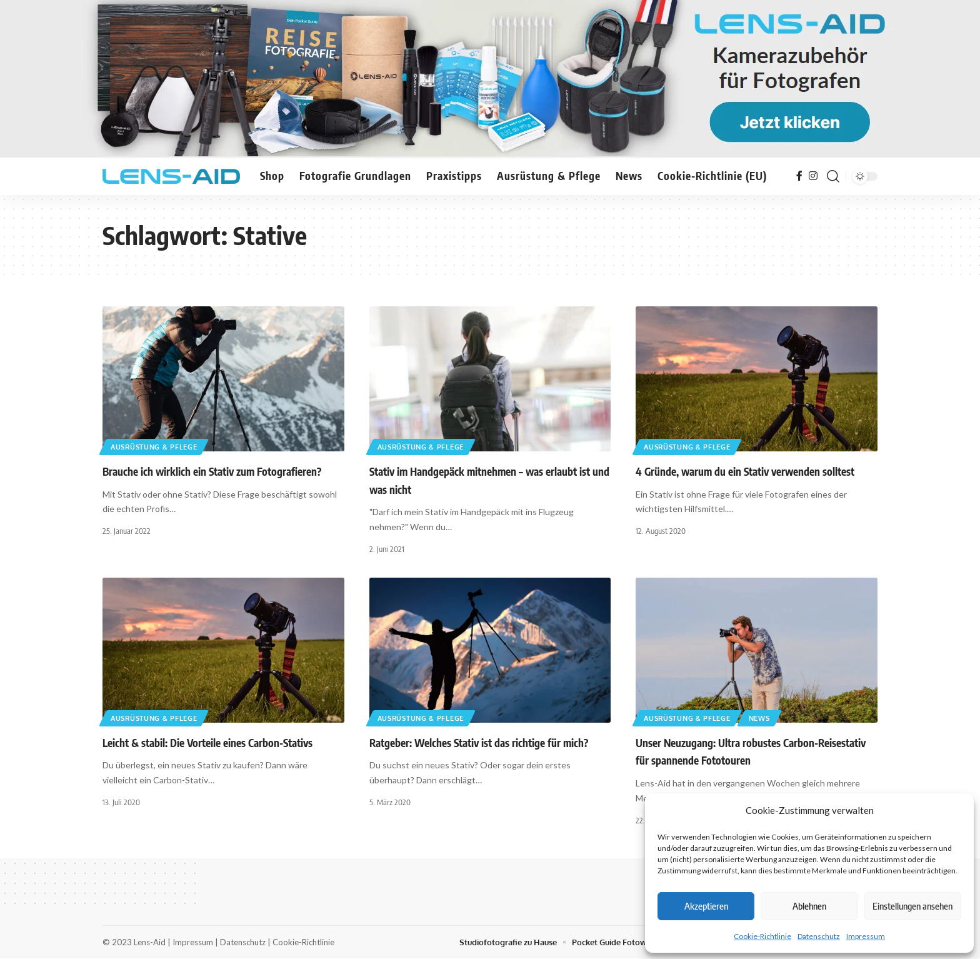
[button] (833, 176)
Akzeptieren (706, 905)
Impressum (865, 936)
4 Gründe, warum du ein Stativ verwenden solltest (745, 471)
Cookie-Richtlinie (762, 936)
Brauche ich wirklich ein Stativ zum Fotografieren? (211, 471)
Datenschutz (819, 936)
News (770, 717)
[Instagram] (813, 176)
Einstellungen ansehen (912, 905)
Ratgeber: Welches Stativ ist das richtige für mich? (478, 743)
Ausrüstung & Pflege (158, 446)
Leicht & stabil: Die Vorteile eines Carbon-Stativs (207, 743)
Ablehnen (809, 905)
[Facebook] (799, 176)
